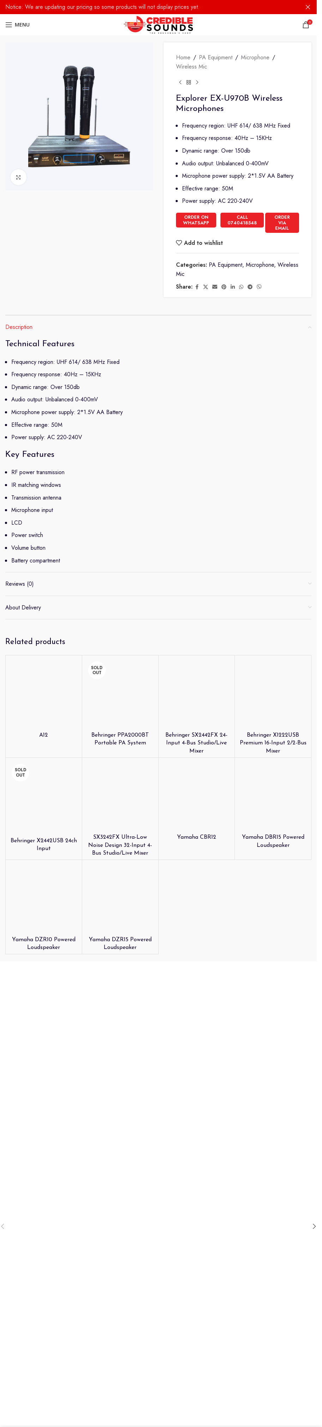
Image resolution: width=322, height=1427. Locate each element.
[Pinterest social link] (224, 287)
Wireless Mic (191, 67)
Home (183, 57)
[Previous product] (180, 82)
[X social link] (205, 287)
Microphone (255, 57)
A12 (43, 735)
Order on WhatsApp (196, 220)
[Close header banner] (308, 7)
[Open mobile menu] (17, 25)
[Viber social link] (259, 287)
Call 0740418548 (242, 220)
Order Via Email (282, 222)
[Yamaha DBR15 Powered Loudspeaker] (273, 796)
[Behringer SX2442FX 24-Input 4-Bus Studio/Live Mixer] (196, 693)
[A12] (43, 693)
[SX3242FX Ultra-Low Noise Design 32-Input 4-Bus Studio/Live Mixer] (120, 796)
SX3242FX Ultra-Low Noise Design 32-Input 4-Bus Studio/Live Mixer (120, 845)
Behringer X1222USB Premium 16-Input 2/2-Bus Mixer (273, 743)
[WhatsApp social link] (241, 287)
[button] (314, 1226)
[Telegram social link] (250, 287)
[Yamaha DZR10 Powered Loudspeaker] (43, 898)
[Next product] (197, 82)
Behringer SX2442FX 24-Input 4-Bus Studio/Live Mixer (196, 743)
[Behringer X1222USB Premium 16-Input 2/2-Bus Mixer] (273, 693)
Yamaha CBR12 (196, 837)
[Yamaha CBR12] (196, 796)
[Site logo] (158, 24)
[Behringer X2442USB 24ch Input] (43, 797)
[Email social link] (214, 287)
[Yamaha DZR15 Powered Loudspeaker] (120, 898)
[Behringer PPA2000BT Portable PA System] (120, 693)
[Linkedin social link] (233, 287)
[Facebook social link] (197, 287)
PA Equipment (215, 57)
